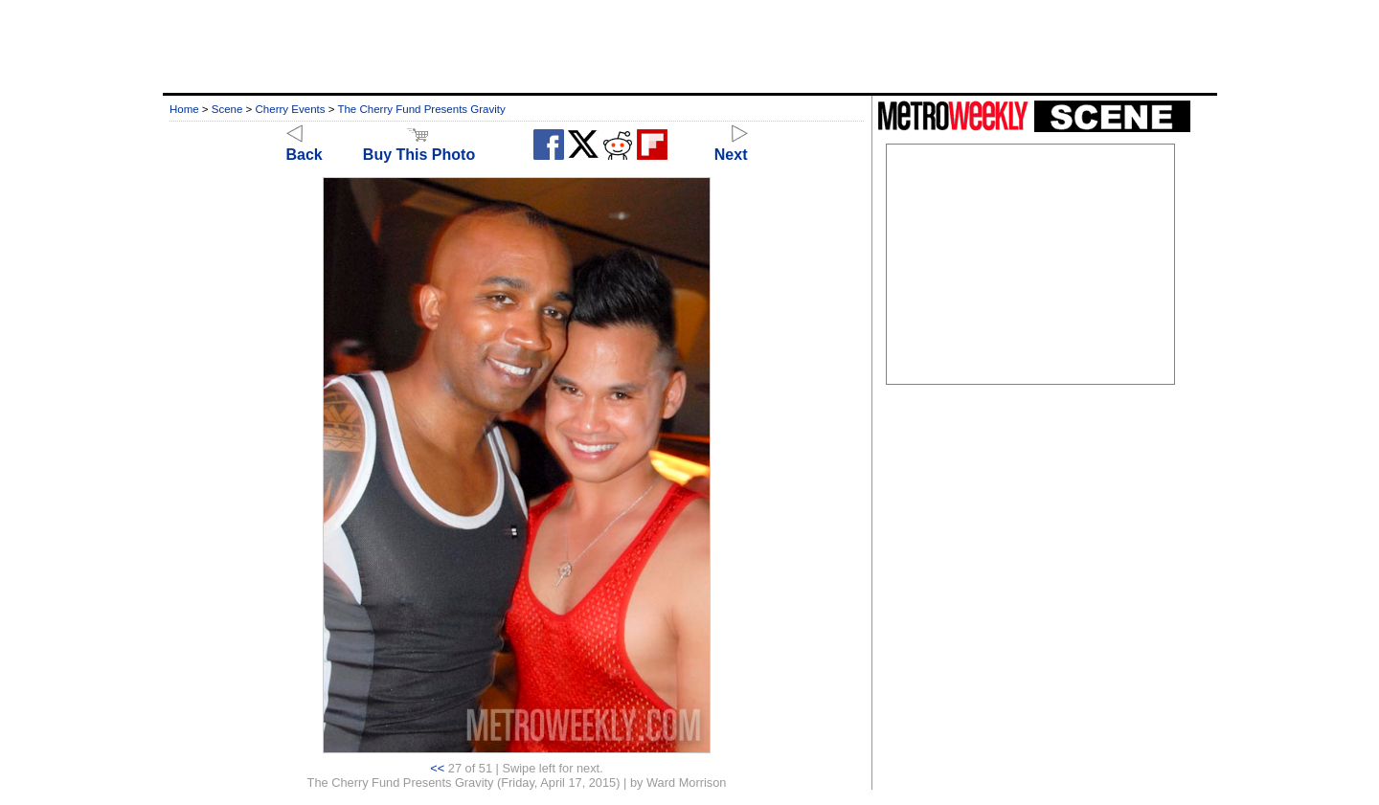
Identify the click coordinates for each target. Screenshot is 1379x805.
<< (437, 768)
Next (731, 146)
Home (184, 109)
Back (304, 146)
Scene (227, 109)
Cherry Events (291, 109)
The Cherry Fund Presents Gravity (421, 109)
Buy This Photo (419, 146)
